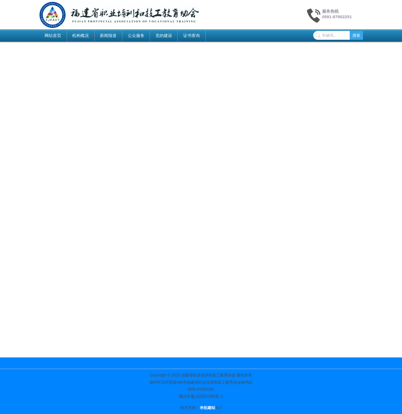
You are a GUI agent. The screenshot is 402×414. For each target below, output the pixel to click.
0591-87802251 (337, 16)
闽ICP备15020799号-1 (201, 396)
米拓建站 (208, 407)
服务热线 (330, 11)
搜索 (356, 35)
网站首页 (53, 35)
